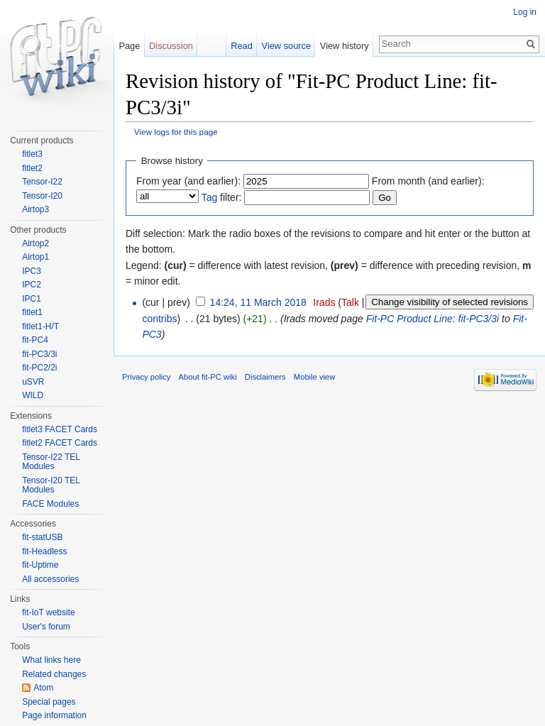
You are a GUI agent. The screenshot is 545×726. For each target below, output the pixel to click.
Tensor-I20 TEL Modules (50, 485)
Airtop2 (35, 243)
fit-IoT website (48, 612)
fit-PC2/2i (39, 368)
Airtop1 (35, 257)
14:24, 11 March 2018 (258, 302)
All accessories (50, 579)
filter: (222, 197)
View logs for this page (176, 131)
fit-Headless (44, 551)
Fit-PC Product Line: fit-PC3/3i (433, 318)
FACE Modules (50, 504)
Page (129, 45)
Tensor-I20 (42, 196)
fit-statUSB (42, 537)
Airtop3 (35, 209)
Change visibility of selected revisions (449, 302)
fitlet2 (32, 168)
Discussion (171, 45)
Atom (43, 688)
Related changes (54, 674)
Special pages (48, 702)
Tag (210, 197)
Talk (350, 302)
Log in (524, 12)
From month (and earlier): (428, 181)
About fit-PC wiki (208, 377)
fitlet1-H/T (40, 326)
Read (242, 45)
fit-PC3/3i (39, 354)
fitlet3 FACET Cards (59, 429)
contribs (159, 318)
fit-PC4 (35, 340)
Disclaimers (265, 377)
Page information (54, 715)
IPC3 (31, 271)
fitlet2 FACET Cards (59, 443)
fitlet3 (32, 154)
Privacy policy (146, 377)
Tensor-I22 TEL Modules (50, 462)
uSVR (33, 382)
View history (344, 45)
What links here (51, 660)
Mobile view (314, 377)
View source (286, 45)
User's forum (46, 627)
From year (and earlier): (188, 181)
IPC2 (31, 285)
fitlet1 (32, 312)
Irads (324, 302)
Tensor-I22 (42, 182)
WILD (32, 395)
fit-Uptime (40, 565)
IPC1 (31, 299)
